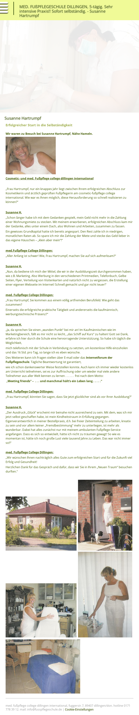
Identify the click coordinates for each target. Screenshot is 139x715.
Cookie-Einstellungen (79, 709)
